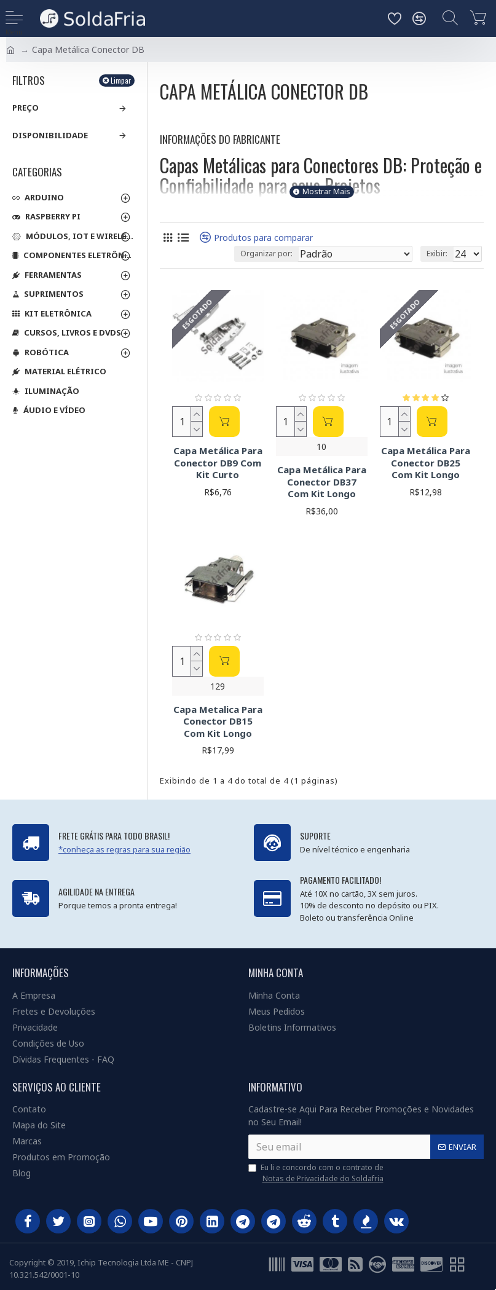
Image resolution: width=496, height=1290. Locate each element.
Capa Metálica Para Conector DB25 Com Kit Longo (425, 463)
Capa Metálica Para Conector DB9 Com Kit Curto (217, 463)
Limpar (121, 80)
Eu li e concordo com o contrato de (316, 1173)
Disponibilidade (50, 135)
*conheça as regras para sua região (124, 849)
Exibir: (437, 253)
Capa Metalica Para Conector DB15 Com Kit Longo (217, 721)
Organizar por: (266, 253)
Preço (25, 107)
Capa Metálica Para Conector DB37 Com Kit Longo (321, 482)
